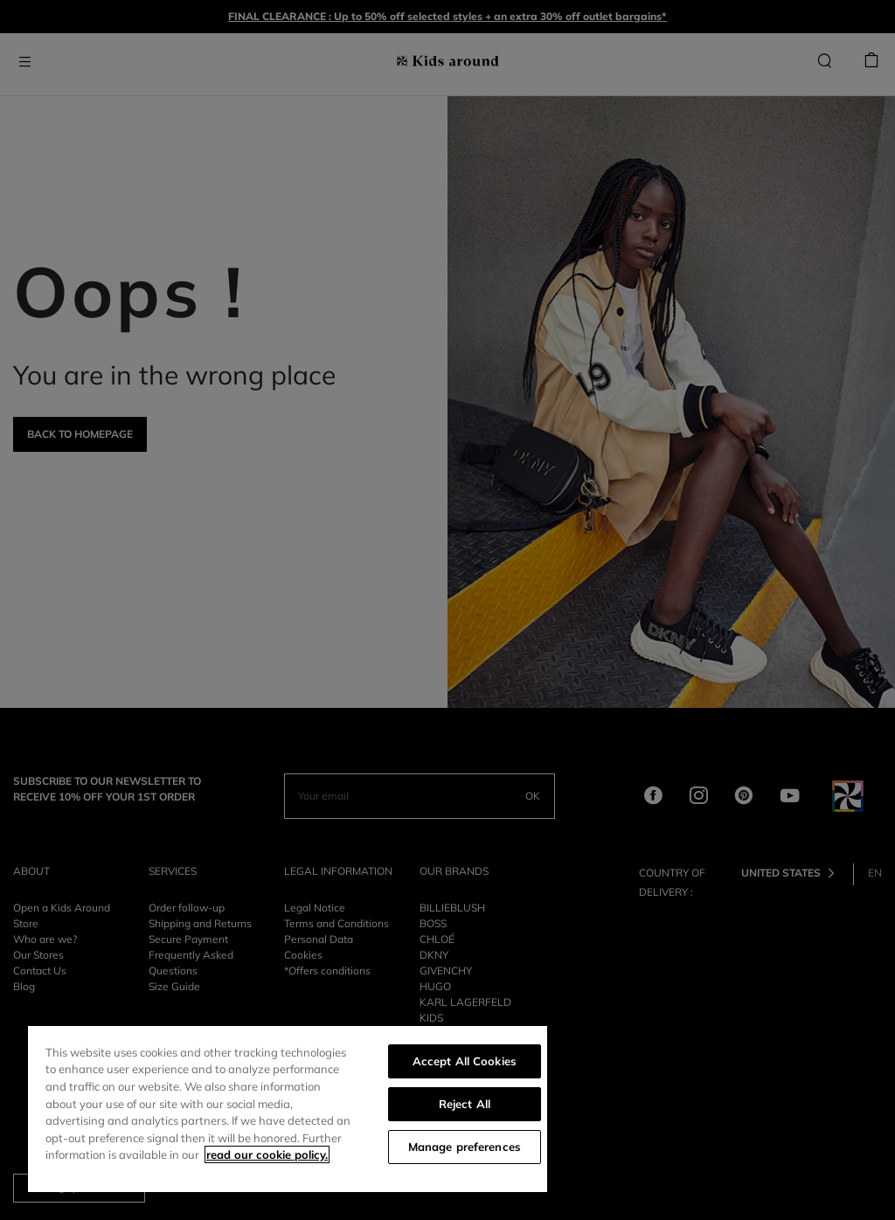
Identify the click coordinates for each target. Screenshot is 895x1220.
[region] (287, 1109)
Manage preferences (464, 1147)
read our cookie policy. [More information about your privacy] (267, 1154)
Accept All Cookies (465, 1061)
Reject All (464, 1104)
